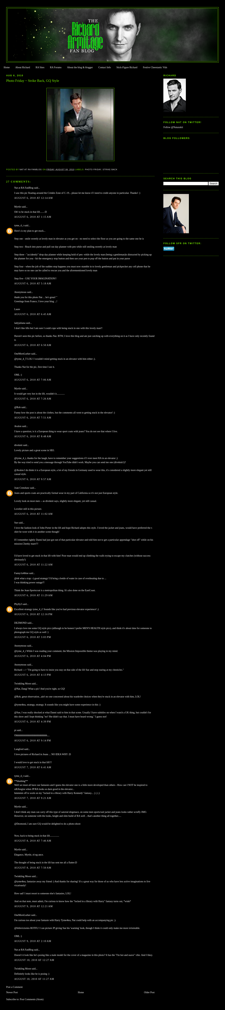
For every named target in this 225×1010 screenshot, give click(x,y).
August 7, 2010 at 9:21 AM (32, 798)
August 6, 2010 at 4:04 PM (32, 656)
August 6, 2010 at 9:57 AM (32, 479)
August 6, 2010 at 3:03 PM (32, 637)
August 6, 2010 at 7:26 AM (32, 398)
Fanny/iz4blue (21, 573)
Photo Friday (93, 169)
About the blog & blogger (80, 67)
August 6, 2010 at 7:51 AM (32, 417)
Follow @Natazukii (173, 127)
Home (7, 67)
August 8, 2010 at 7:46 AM (32, 840)
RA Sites (40, 67)
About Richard (22, 67)
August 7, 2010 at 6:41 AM (32, 767)
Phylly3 (18, 604)
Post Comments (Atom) (31, 999)
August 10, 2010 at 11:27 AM (34, 979)
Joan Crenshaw (21, 488)
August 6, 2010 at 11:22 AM (33, 564)
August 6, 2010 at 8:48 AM (32, 436)
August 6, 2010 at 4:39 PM (32, 721)
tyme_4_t (19, 225)
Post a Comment (14, 987)
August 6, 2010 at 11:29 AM (33, 595)
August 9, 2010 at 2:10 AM (32, 941)
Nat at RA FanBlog (23, 187)
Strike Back (110, 169)
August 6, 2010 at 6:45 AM (32, 314)
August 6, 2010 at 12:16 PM (33, 614)
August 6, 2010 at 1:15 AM (32, 217)
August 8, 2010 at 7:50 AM (32, 867)
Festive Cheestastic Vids (155, 67)
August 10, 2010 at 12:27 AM (34, 960)
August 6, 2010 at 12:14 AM (33, 198)
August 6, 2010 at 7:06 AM (32, 379)
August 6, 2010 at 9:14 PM (32, 740)
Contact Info (104, 67)
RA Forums (56, 67)
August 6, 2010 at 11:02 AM (33, 514)
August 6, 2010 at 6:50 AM (32, 345)
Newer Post (12, 992)
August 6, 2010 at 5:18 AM (32, 283)
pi (15, 730)
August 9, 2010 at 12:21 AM (33, 906)
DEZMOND (20, 623)
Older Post (149, 992)
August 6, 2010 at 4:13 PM (32, 675)
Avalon (17, 426)
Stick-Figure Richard (126, 67)
